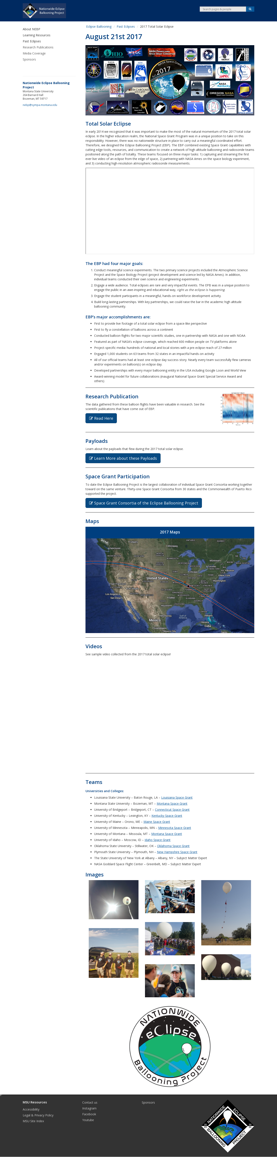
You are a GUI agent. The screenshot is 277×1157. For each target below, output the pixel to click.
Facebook (89, 1114)
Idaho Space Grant (158, 840)
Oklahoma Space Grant (173, 846)
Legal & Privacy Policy (38, 1115)
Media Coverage (34, 53)
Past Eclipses (126, 26)
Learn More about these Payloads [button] (123, 458)
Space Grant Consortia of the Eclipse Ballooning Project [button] (143, 503)
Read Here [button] (101, 418)
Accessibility (31, 1109)
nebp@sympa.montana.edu (40, 105)
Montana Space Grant (172, 803)
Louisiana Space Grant (177, 797)
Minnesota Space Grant (174, 828)
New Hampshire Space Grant (177, 852)
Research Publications (38, 47)
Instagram (89, 1108)
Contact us (89, 1102)
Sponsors (29, 59)
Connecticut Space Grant (172, 810)
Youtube (88, 1120)
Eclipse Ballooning (98, 26)
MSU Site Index (33, 1121)
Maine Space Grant (156, 822)
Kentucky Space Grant (166, 816)
